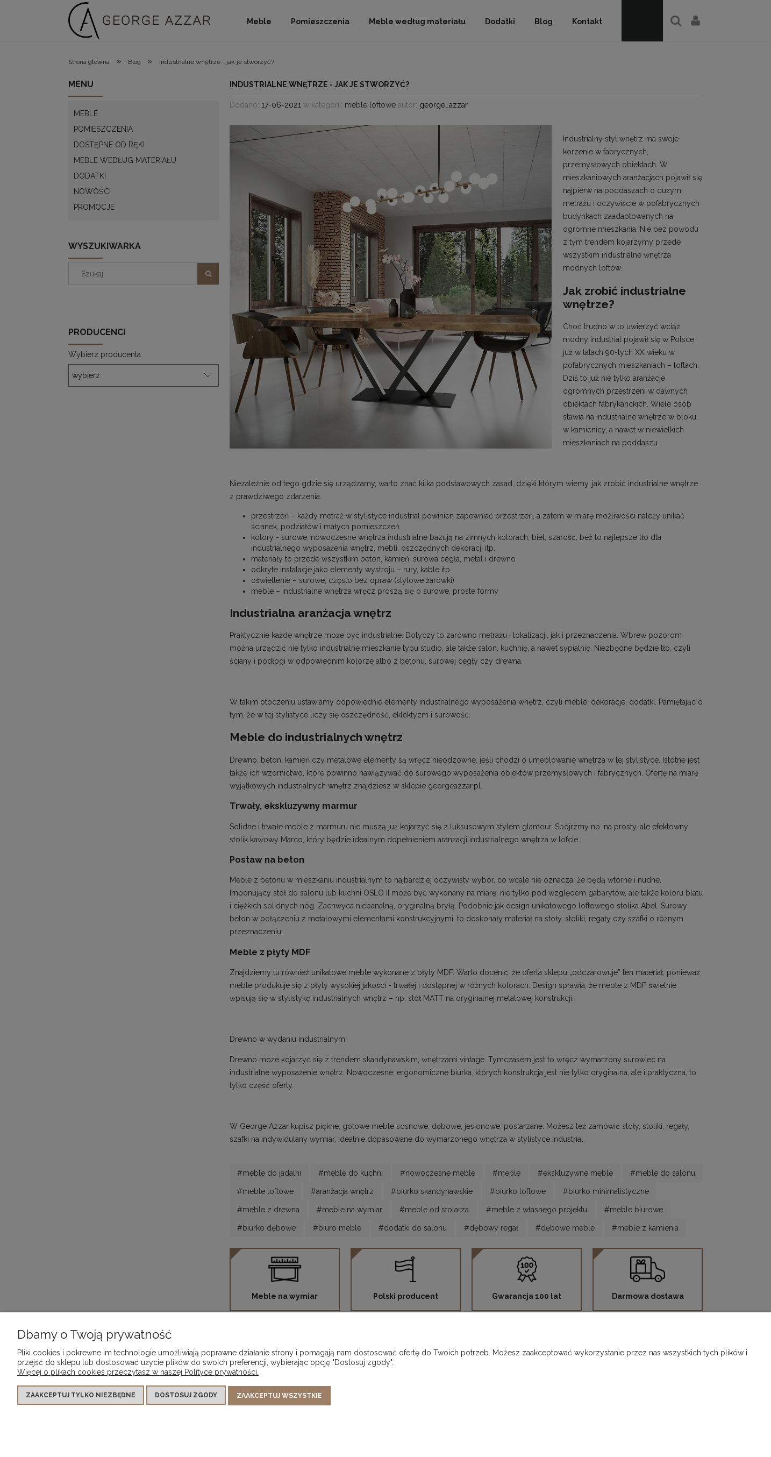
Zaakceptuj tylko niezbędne (80, 1395)
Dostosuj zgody (186, 1395)
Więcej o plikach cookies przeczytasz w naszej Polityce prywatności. (138, 1372)
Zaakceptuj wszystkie (279, 1395)
